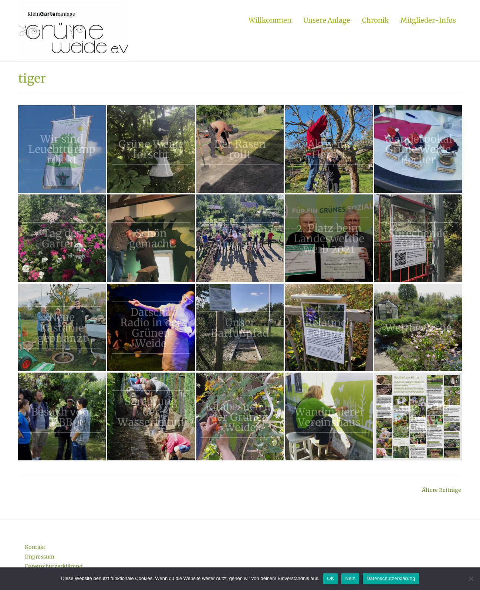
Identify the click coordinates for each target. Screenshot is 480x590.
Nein (350, 578)
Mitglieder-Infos (428, 20)
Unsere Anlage (326, 20)
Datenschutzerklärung (53, 566)
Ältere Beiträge (441, 490)
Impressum (39, 556)
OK (330, 578)
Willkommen (270, 20)
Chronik (375, 20)
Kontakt (35, 547)
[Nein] (470, 578)
